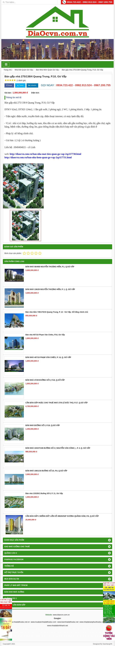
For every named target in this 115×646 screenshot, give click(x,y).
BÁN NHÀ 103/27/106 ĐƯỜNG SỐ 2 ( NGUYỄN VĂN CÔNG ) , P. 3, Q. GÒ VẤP (57, 448)
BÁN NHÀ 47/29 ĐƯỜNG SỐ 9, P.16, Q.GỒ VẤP (45, 380)
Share (9, 85)
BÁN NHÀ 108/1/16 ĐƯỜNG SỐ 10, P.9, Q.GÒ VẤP (46, 471)
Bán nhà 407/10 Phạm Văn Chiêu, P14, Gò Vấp (45, 335)
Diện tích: (35, 93)
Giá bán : (8, 93)
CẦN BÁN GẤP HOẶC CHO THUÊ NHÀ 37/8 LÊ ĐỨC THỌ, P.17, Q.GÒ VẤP (56, 403)
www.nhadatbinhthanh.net (57, 626)
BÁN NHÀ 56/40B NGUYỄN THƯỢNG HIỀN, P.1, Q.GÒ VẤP (49, 267)
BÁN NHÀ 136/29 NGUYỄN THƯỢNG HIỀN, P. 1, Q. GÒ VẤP (50, 289)
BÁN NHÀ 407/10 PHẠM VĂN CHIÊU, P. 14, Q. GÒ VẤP (48, 357)
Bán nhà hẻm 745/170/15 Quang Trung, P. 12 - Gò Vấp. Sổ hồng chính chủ (56, 312)
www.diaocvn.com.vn (61, 615)
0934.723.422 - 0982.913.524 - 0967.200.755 (89, 2)
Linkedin (32, 85)
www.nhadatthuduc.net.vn (19, 622)
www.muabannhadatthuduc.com (43, 622)
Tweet (20, 85)
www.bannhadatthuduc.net (67, 622)
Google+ (57, 618)
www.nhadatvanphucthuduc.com (92, 622)
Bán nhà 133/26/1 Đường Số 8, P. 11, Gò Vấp (44, 493)
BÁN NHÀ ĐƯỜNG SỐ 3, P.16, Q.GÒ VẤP (42, 425)
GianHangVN (107, 644)
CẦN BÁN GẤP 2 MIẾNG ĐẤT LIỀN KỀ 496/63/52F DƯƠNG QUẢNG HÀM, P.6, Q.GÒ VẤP (62, 516)
